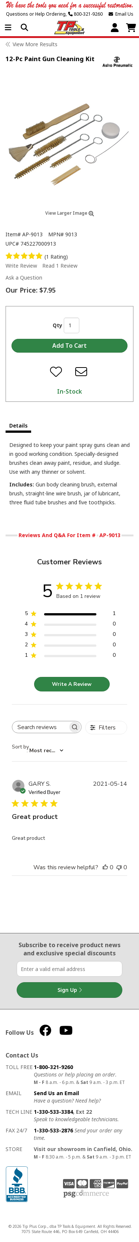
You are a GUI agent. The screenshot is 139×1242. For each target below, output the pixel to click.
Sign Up (69, 990)
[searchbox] (40, 727)
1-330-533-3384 (53, 1111)
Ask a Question (24, 277)
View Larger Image (69, 213)
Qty (57, 325)
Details (18, 425)
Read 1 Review (59, 265)
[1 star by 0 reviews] (70, 656)
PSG (86, 1194)
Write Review (21, 265)
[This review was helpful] (105, 867)
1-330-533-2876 (53, 1130)
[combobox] (37, 750)
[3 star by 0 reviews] (70, 635)
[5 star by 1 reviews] (70, 615)
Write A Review (72, 684)
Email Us (121, 14)
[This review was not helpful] (119, 867)
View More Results (35, 44)
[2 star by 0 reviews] (70, 646)
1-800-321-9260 (53, 1067)
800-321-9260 (85, 14)
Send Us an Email (56, 1093)
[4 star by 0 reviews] (70, 625)
